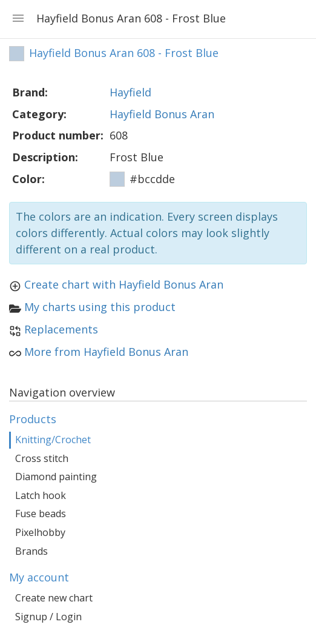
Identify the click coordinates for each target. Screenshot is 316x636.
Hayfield (130, 92)
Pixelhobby (40, 532)
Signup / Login (48, 616)
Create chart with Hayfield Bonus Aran (123, 284)
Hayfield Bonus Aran (162, 114)
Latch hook (40, 495)
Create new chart (54, 597)
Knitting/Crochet (53, 439)
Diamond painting (56, 476)
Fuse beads (40, 513)
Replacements (61, 329)
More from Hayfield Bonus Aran (106, 351)
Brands (31, 551)
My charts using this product (100, 307)
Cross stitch (41, 458)
